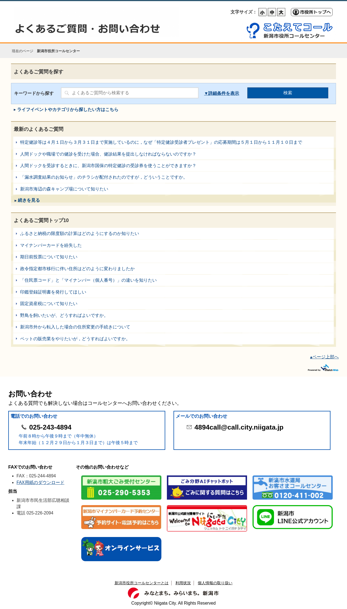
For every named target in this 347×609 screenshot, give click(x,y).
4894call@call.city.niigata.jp (238, 427)
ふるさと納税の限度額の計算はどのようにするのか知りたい (173, 233)
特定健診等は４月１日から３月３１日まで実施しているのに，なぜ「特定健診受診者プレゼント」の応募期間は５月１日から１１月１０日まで (173, 142)
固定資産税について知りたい (173, 303)
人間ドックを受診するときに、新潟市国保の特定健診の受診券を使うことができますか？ (173, 165)
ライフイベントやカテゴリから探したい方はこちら (67, 109)
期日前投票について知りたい (173, 256)
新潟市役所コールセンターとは (142, 583)
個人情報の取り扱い (215, 583)
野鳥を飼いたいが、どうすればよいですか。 (173, 315)
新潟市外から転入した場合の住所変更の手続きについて (173, 327)
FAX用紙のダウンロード (40, 482)
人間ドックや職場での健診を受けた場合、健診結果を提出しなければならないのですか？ (173, 154)
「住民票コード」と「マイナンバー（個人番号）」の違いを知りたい (173, 280)
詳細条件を (219, 93)
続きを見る (29, 200)
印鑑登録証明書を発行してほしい (173, 292)
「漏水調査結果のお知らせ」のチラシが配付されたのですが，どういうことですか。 (173, 177)
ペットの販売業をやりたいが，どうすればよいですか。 (173, 338)
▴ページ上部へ (324, 357)
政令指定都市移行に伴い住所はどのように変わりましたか (173, 268)
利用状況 (183, 583)
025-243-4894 (50, 427)
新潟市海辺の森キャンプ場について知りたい (173, 189)
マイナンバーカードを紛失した (173, 245)
